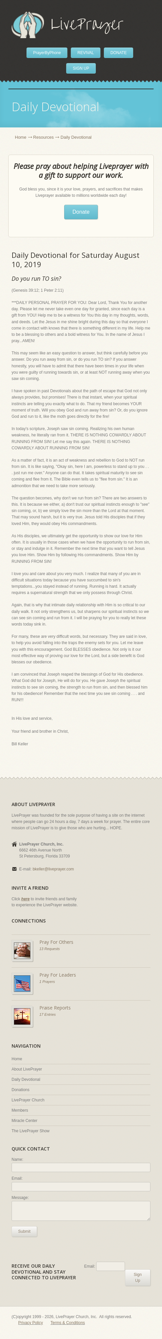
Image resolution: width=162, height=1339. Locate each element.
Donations (20, 1089)
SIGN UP (81, 68)
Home (20, 137)
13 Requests (49, 949)
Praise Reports (55, 1007)
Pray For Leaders (57, 975)
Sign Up (138, 1277)
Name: (17, 1159)
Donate (81, 212)
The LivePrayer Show (31, 1131)
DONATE (118, 52)
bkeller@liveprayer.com (53, 869)
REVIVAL (85, 52)
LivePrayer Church (28, 1100)
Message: (20, 1197)
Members (20, 1110)
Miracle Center (24, 1120)
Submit (24, 1231)
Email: (17, 1178)
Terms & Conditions (68, 1322)
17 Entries (47, 1014)
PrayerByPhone (47, 52)
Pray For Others (56, 942)
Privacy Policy (30, 1322)
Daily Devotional (26, 1079)
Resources (43, 137)
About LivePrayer (27, 1069)
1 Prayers (47, 982)
